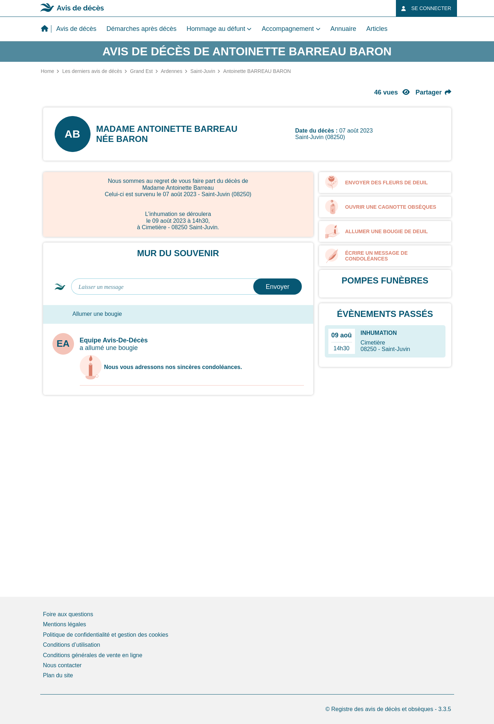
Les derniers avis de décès (92, 71)
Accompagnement (288, 28)
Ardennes (171, 71)
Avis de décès (76, 28)
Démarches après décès (141, 28)
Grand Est (141, 71)
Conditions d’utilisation (71, 645)
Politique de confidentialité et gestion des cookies (105, 635)
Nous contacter (62, 665)
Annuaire (343, 28)
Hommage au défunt (215, 28)
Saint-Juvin (202, 71)
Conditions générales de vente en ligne (93, 655)
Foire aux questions (68, 614)
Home (47, 71)
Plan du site (58, 675)
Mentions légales (64, 624)
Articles (377, 28)
